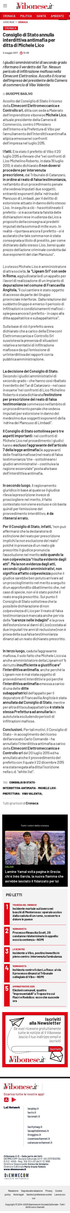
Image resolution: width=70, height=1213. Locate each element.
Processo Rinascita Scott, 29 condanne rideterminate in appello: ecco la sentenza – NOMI (36, 936)
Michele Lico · (47, 788)
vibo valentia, (32, 793)
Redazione (13, 1190)
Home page (8, 22)
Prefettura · (12, 793)
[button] (63, 24)
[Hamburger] (5, 6)
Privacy (48, 1190)
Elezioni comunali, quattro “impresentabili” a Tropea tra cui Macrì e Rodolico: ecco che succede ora (36, 995)
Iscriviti (55, 1049)
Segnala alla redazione (32, 1190)
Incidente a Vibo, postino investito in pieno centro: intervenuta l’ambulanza (37, 954)
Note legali (18, 1194)
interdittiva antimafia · (20, 788)
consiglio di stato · (22, 782)
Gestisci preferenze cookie (39, 1194)
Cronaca (23, 22)
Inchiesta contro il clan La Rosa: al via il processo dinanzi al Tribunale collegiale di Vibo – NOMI (37, 973)
